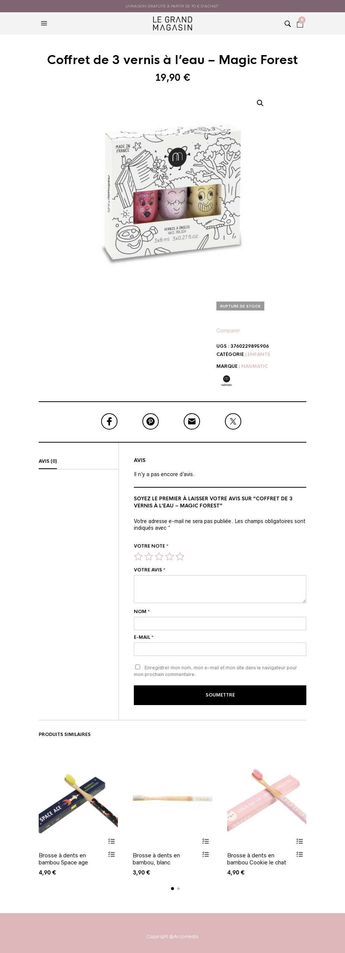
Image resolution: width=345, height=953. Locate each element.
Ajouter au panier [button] (111, 841)
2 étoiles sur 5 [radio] (148, 556)
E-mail (144, 637)
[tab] (79, 461)
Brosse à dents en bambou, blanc (156, 859)
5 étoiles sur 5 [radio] (179, 556)
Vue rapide (111, 854)
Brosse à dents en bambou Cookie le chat (256, 859)
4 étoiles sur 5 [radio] (169, 556)
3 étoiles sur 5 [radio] (159, 556)
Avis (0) (48, 461)
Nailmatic (254, 366)
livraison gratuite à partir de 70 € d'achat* (172, 6)
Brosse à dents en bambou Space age (63, 859)
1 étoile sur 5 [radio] (138, 556)
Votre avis (149, 570)
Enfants (259, 354)
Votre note (151, 546)
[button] (45, 23)
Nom (142, 612)
